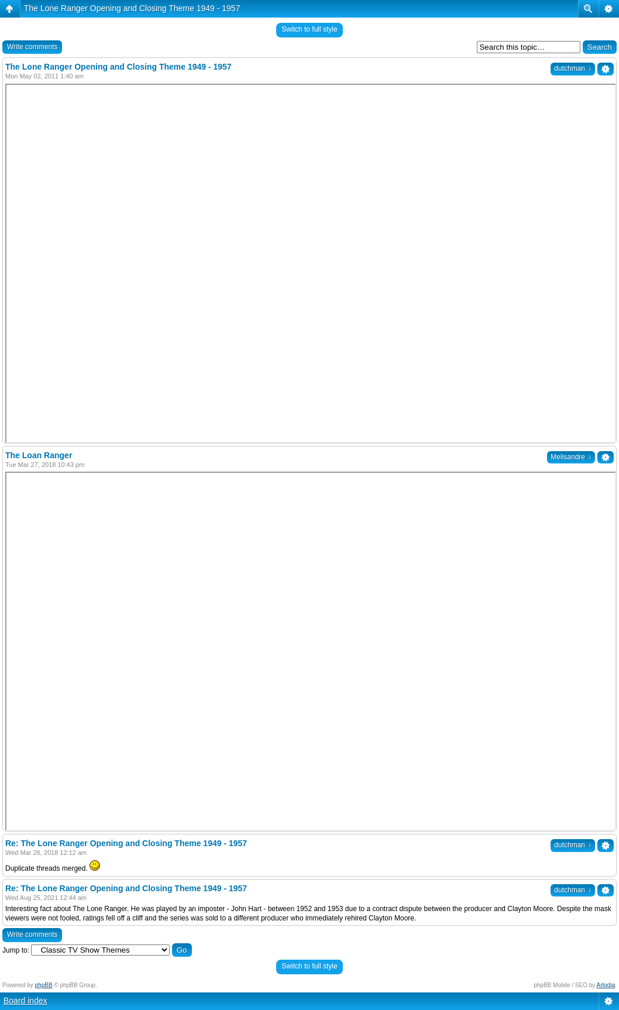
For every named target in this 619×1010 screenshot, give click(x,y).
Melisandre (571, 457)
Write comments (32, 47)
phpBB (44, 985)
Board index (25, 1000)
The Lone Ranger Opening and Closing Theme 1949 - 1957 (132, 8)
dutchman (573, 68)
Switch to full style (309, 29)
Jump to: (15, 950)
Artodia (606, 985)
